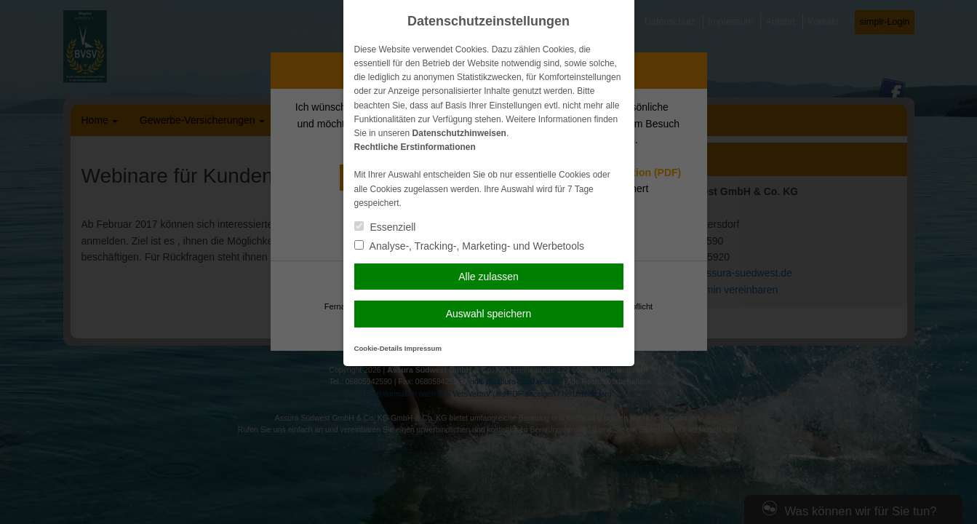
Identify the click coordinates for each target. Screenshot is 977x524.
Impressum (423, 348)
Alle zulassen (488, 276)
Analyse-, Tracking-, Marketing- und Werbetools (469, 246)
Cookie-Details (378, 348)
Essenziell (385, 227)
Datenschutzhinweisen (459, 133)
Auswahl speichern (489, 313)
